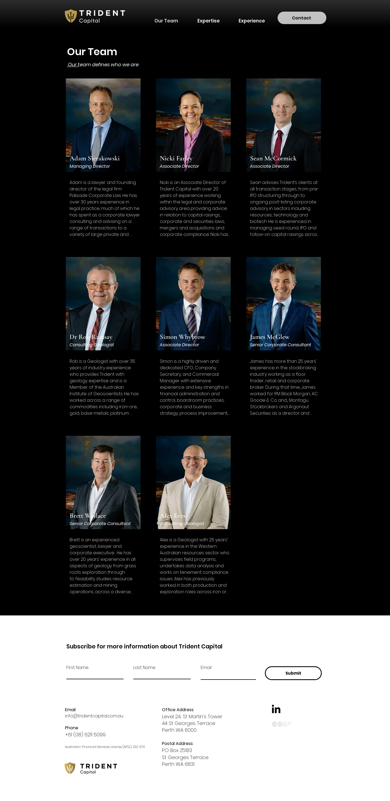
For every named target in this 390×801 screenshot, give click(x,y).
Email (206, 667)
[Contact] (302, 18)
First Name (77, 667)
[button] (208, 18)
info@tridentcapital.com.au (94, 716)
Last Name (144, 667)
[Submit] (293, 673)
